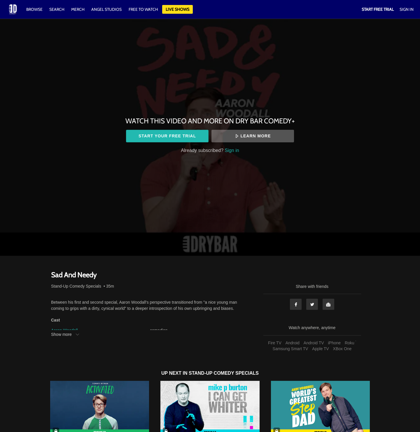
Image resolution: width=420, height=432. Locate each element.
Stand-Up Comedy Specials (76, 286)
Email (328, 304)
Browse (34, 9)
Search (57, 9)
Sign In (407, 9)
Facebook (296, 304)
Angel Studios (106, 9)
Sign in (232, 150)
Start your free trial (167, 136)
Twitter (312, 304)
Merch (78, 9)
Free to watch (143, 9)
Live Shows (177, 9)
